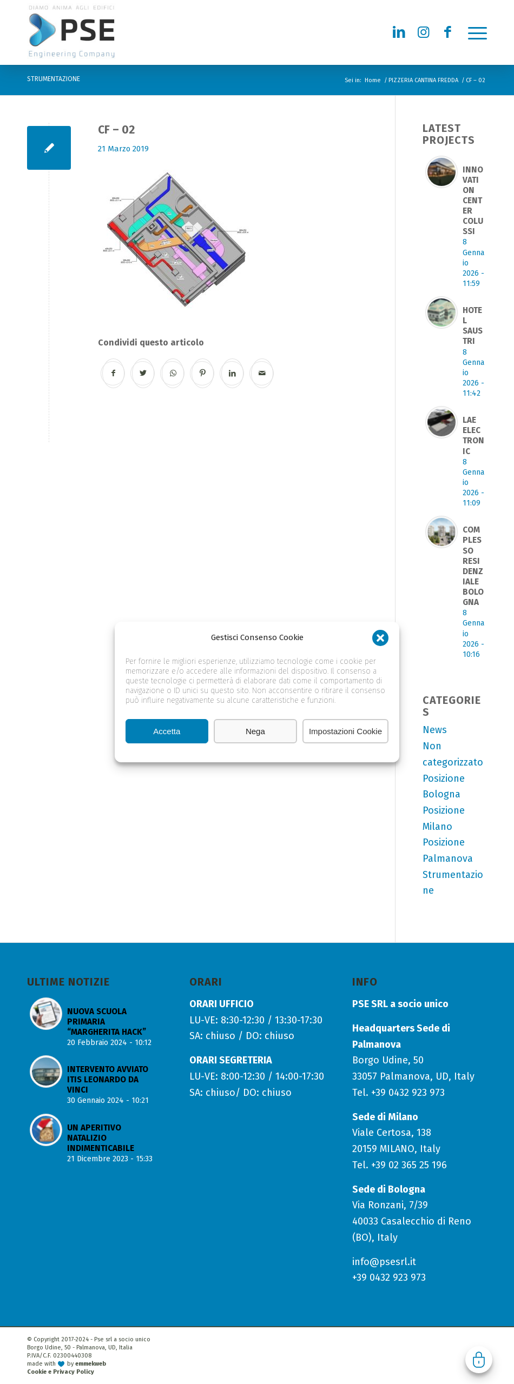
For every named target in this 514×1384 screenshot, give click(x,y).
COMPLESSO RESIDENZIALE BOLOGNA (473, 566)
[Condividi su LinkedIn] (232, 373)
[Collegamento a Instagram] (423, 32)
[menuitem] (472, 32)
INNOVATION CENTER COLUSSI (473, 201)
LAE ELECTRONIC (473, 435)
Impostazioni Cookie (345, 731)
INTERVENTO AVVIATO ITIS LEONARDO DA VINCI (107, 1079)
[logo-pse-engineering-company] (96, 32)
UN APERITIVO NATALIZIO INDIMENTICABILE (100, 1138)
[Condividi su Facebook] (113, 373)
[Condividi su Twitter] (143, 373)
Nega (255, 731)
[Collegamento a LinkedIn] (399, 32)
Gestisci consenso (478, 1359)
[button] (380, 638)
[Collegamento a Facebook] (448, 32)
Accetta (166, 731)
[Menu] (472, 32)
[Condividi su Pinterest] (203, 373)
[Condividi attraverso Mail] (262, 373)
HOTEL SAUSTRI (473, 325)
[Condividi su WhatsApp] (173, 373)
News (435, 730)
